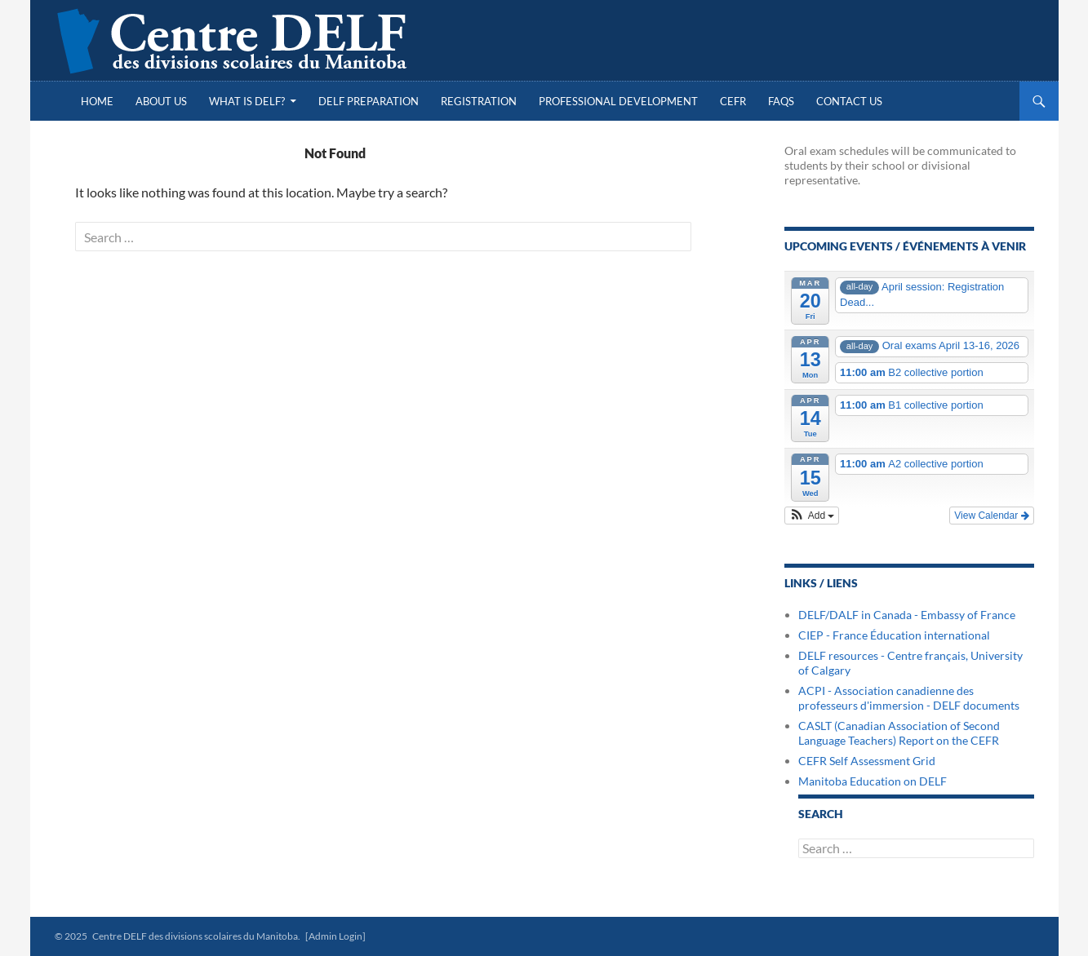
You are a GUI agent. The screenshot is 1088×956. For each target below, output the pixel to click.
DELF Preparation (368, 101)
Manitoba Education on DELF (872, 781)
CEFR (733, 101)
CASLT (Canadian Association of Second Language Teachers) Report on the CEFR (899, 733)
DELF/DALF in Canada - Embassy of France (906, 615)
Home (97, 101)
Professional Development (618, 101)
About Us (161, 101)
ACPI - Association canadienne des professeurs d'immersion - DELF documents (908, 698)
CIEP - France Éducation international (894, 635)
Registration (479, 101)
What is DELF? (247, 101)
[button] (812, 515)
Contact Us (849, 101)
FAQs (781, 101)
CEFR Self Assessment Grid (866, 761)
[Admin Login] (335, 936)
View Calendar (991, 515)
